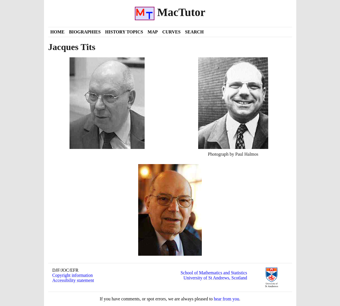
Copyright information (72, 275)
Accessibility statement (73, 280)
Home (57, 32)
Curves (171, 32)
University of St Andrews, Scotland (215, 277)
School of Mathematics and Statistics (214, 272)
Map (152, 32)
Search (194, 32)
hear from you (226, 298)
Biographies (85, 32)
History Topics (124, 32)
